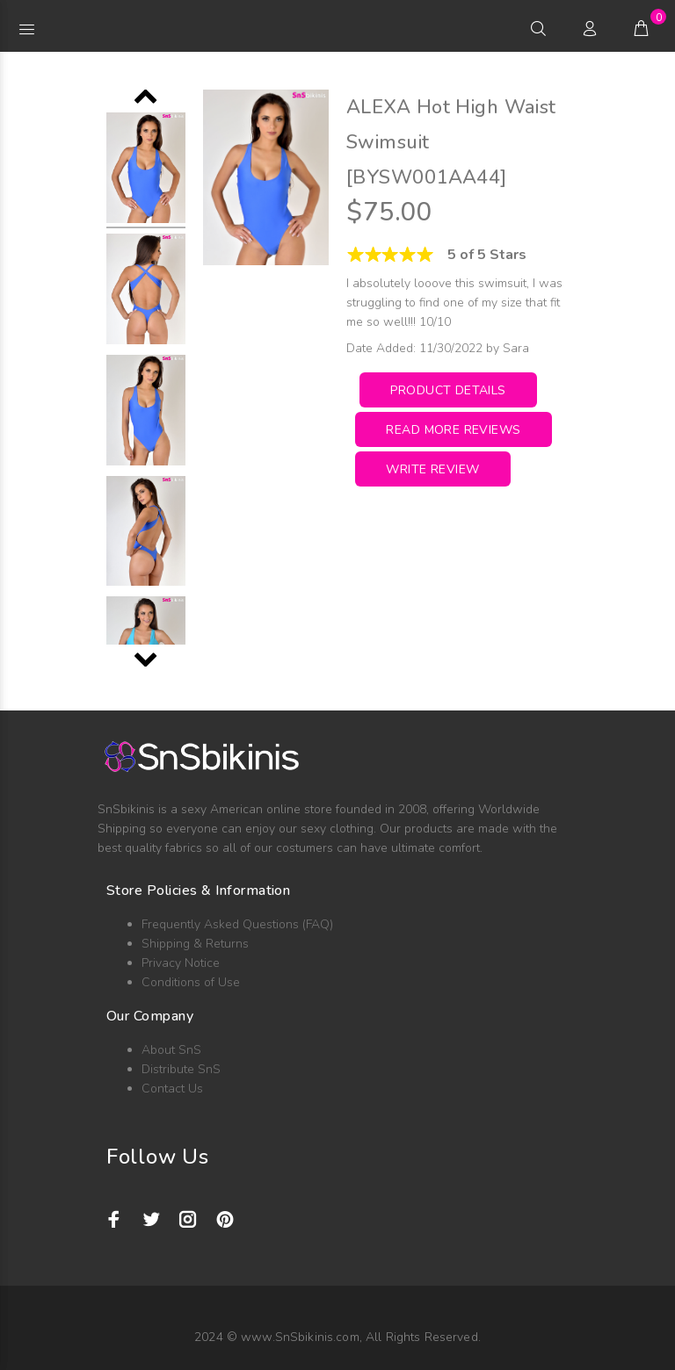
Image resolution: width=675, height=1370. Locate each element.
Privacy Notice (181, 963)
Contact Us (172, 1088)
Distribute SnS (181, 1069)
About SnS (171, 1050)
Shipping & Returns (195, 943)
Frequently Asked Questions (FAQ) (237, 924)
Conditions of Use (191, 982)
